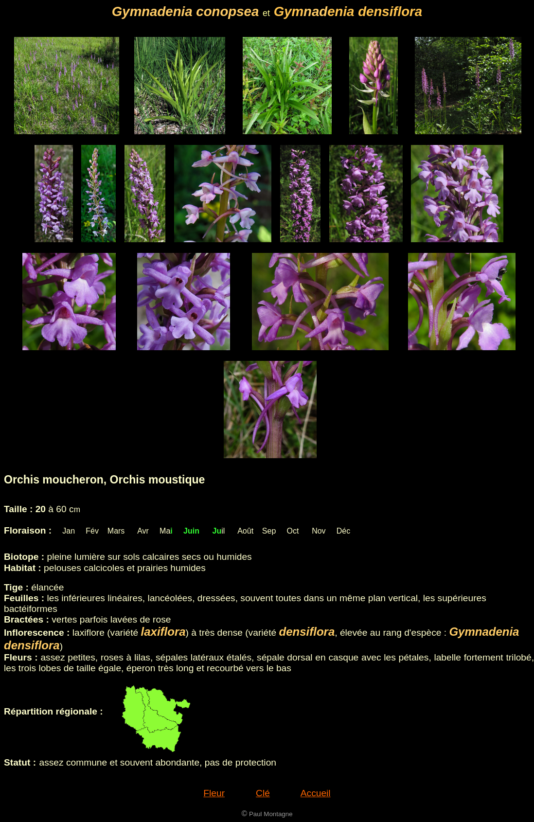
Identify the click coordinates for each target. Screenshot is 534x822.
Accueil (316, 793)
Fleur (214, 793)
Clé (263, 793)
